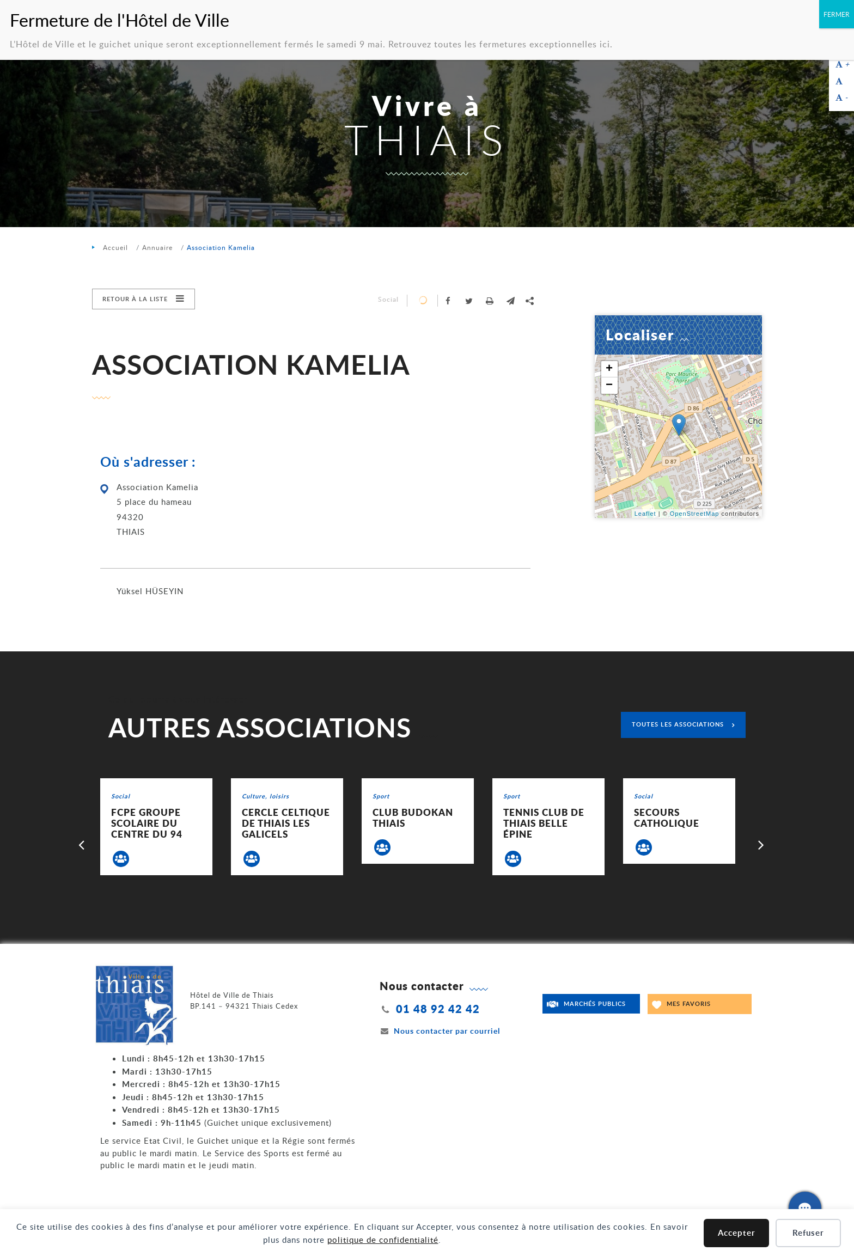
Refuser (808, 1232)
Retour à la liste (135, 299)
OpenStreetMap (694, 513)
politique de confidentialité (382, 1239)
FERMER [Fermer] (836, 14)
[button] (510, 300)
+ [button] (609, 369)
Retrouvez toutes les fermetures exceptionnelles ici (499, 44)
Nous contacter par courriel (440, 1031)
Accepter (736, 1232)
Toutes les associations (678, 724)
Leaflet (645, 513)
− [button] (609, 385)
